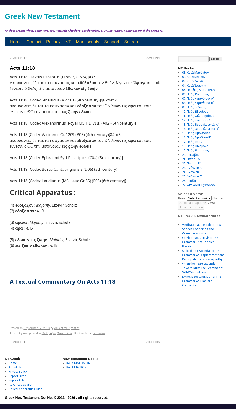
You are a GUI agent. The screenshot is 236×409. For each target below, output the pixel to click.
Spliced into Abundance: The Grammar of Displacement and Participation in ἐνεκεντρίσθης (203, 255)
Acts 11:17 (18, 58)
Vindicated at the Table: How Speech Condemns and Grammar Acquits (201, 229)
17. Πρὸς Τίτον (192, 142)
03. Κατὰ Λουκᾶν (193, 81)
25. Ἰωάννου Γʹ (192, 176)
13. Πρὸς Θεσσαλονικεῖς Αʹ (200, 124)
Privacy (53, 41)
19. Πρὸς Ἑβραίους (195, 150)
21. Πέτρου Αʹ (191, 159)
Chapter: (218, 198)
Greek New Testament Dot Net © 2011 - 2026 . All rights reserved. (56, 398)
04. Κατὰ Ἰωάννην (194, 85)
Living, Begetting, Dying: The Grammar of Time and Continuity (201, 281)
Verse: (212, 203)
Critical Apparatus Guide (25, 389)
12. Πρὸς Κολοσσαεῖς (196, 120)
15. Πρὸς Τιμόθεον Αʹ (196, 133)
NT (68, 41)
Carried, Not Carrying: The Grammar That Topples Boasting (200, 242)
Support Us (17, 380)
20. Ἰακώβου (191, 155)
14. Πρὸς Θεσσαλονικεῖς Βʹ (200, 129)
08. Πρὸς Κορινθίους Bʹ (198, 103)
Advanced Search (21, 385)
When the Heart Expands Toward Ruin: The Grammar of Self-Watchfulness (202, 268)
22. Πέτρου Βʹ (191, 163)
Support (111, 41)
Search (131, 41)
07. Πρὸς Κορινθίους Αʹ (198, 98)
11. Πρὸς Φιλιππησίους (198, 116)
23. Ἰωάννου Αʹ (192, 168)
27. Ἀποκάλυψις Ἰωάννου (199, 185)
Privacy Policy (18, 372)
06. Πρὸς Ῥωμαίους (195, 94)
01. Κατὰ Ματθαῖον (195, 72)
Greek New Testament (42, 16)
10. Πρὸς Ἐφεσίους (195, 111)
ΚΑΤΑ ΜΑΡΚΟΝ (76, 367)
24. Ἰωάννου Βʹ (192, 172)
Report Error (17, 376)
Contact (33, 41)
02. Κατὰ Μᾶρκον (193, 77)
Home (16, 41)
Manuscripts (87, 41)
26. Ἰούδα (189, 181)
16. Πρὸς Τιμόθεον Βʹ (196, 137)
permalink (98, 333)
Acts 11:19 (155, 58)
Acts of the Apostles (66, 328)
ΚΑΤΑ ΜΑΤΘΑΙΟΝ (78, 363)
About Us (15, 367)
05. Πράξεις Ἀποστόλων (57, 333)
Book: (182, 198)
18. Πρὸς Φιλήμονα (195, 146)
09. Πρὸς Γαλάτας (194, 107)
